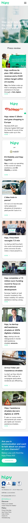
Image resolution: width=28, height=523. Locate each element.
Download (9, 461)
